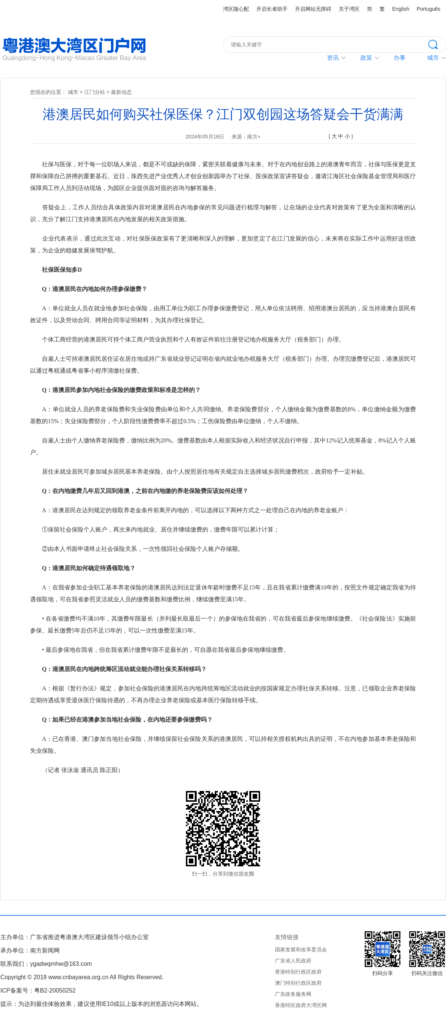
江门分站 (94, 92)
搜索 (437, 44)
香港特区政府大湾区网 (301, 1005)
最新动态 (121, 92)
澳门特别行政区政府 (298, 983)
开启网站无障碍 (313, 9)
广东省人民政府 (293, 961)
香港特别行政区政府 (298, 972)
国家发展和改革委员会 (301, 949)
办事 (400, 58)
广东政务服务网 (293, 994)
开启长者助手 (272, 9)
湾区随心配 (236, 9)
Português (428, 9)
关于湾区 (349, 9)
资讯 (333, 58)
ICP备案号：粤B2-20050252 (38, 990)
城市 (73, 92)
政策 (366, 58)
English (400, 9)
